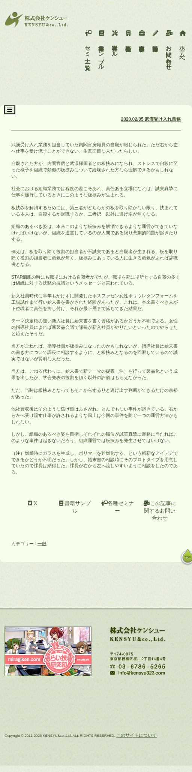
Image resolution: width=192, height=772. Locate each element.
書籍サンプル (101, 48)
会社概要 (128, 35)
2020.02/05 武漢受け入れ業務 (151, 119)
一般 (42, 543)
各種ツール (115, 42)
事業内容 (142, 35)
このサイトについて (136, 735)
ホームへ (182, 45)
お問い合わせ (169, 48)
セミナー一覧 (88, 45)
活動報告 (155, 35)
